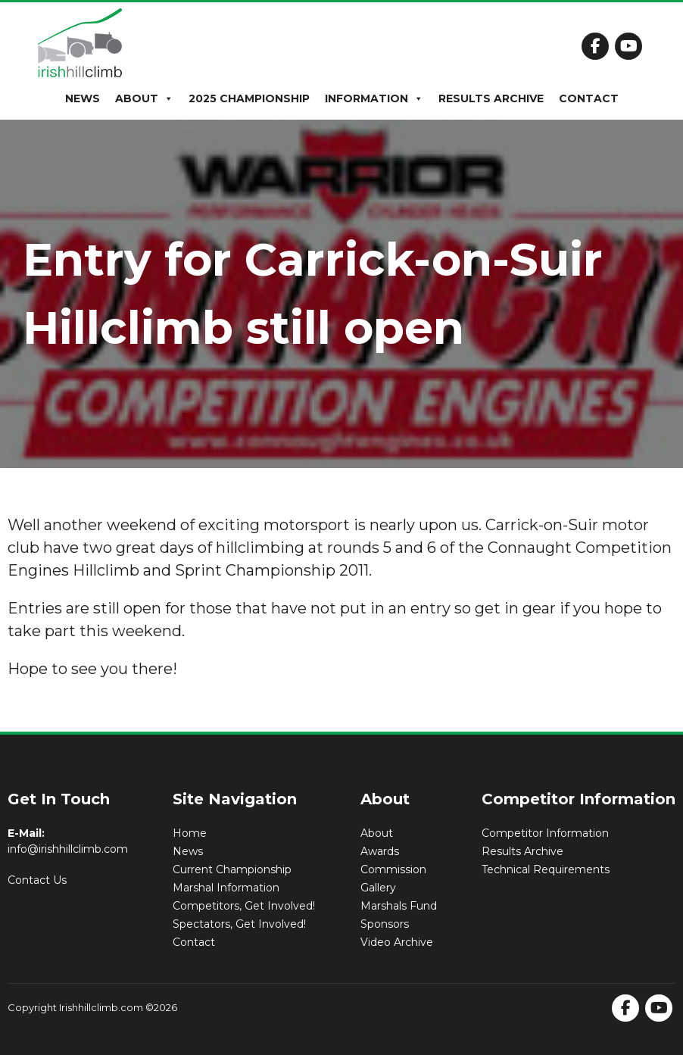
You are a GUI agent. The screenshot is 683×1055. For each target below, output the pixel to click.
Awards (379, 851)
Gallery (378, 887)
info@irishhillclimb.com (68, 849)
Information (374, 98)
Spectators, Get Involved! (239, 924)
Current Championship (232, 869)
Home (190, 833)
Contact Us (37, 880)
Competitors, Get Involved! (244, 906)
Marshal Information (226, 887)
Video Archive (396, 942)
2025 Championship (249, 98)
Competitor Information (545, 833)
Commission (393, 869)
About (144, 98)
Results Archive (491, 98)
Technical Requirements (546, 869)
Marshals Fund (398, 906)
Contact (589, 98)
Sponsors (384, 924)
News (82, 98)
